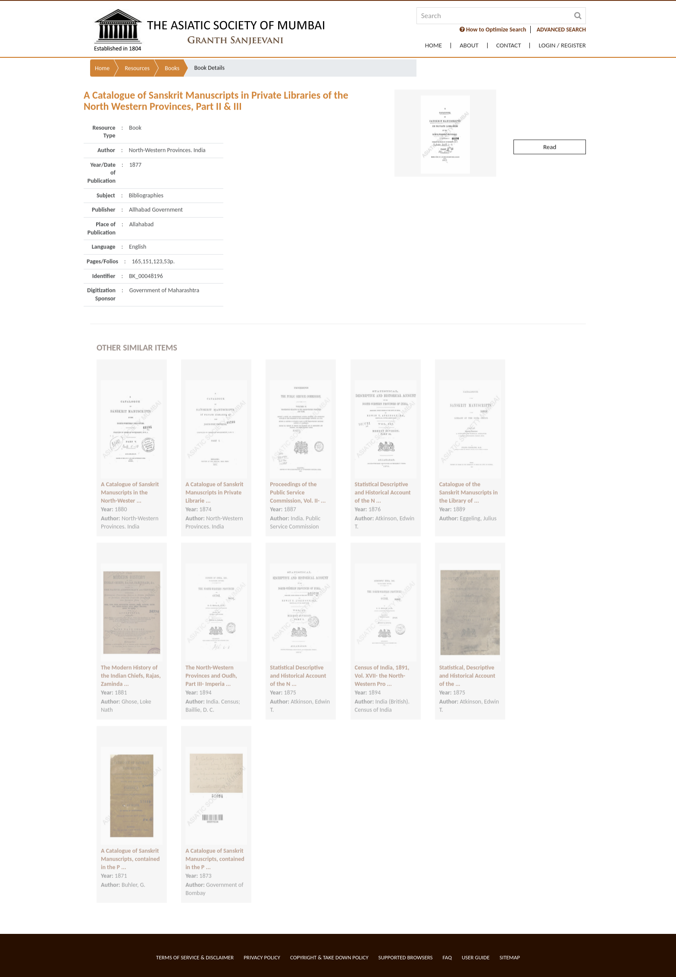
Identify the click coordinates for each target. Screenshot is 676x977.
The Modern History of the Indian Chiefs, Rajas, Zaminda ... (131, 667)
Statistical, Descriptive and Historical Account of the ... (467, 667)
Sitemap (510, 957)
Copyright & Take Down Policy (329, 957)
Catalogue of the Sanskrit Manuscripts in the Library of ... (468, 484)
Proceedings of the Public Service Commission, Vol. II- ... (297, 484)
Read (549, 129)
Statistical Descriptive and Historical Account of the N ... (383, 484)
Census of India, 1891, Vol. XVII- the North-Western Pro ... (382, 667)
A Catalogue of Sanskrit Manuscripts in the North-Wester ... (130, 484)
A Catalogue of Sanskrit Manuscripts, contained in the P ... (130, 850)
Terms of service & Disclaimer (195, 957)
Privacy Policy (262, 957)
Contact (508, 45)
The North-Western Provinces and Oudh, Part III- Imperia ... (211, 667)
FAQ (447, 957)
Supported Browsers (406, 957)
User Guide (476, 957)
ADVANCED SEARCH (561, 29)
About (469, 45)
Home (433, 45)
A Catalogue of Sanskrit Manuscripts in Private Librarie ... (214, 484)
